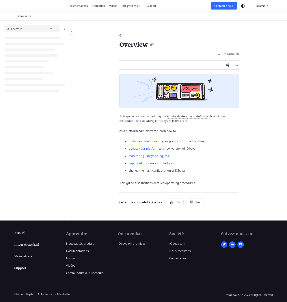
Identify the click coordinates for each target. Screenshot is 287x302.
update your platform (143, 149)
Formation (73, 258)
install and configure (143, 141)
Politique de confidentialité (54, 294)
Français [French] (258, 6)
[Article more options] (236, 65)
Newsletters (23, 256)
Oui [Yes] (175, 202)
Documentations (77, 251)
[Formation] (98, 6)
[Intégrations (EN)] (132, 6)
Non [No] (195, 202)
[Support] (151, 6)
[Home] (120, 35)
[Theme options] (243, 6)
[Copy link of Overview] (152, 45)
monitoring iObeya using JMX (149, 156)
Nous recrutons (180, 251)
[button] (31, 28)
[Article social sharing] (228, 65)
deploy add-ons (139, 163)
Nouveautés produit (80, 244)
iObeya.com (177, 244)
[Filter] (64, 29)
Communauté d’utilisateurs (85, 273)
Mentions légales (24, 294)
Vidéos (70, 266)
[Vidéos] (113, 6)
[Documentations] (78, 6)
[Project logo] (29, 6)
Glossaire (24, 16)
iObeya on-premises (132, 244)
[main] (179, 121)
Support (20, 268)
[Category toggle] (72, 31)
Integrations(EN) (26, 244)
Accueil (19, 233)
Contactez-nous (224, 6)
